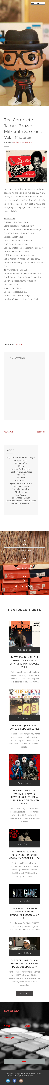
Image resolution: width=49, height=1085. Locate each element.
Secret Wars (21, 480)
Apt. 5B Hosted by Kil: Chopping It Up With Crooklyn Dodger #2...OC (24, 855)
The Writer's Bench (21, 498)
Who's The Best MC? (20, 503)
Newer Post (8, 432)
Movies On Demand (20, 469)
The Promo (21, 495)
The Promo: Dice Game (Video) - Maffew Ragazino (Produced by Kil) (24, 913)
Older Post (41, 432)
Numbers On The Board (21, 472)
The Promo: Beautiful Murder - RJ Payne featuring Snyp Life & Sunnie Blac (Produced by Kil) (24, 797)
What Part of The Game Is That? (21, 501)
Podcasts (21, 475)
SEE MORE (23, 993)
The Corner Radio (20, 486)
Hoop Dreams (20, 460)
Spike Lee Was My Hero (21, 483)
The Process (21, 492)
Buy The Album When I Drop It (20, 457)
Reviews (21, 478)
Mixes (19, 344)
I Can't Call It (21, 463)
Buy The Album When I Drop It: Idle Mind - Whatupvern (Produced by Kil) (24, 662)
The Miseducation (20, 489)
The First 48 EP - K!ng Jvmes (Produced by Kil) (24, 727)
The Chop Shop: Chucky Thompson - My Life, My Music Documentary (24, 963)
